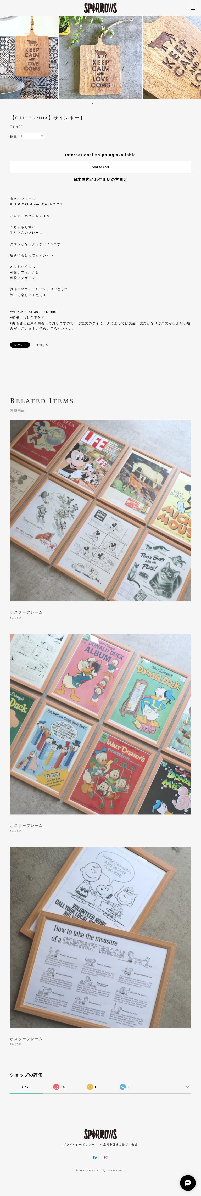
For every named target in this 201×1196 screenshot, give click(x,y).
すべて (26, 1087)
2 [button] (95, 103)
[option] (100, 57)
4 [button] (102, 103)
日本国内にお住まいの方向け (101, 179)
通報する (42, 345)
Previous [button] (7, 57)
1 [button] (92, 103)
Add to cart (100, 167)
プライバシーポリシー (78, 1144)
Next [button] (193, 57)
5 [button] (106, 103)
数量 (13, 136)
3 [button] (99, 103)
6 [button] (109, 103)
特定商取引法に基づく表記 (119, 1144)
